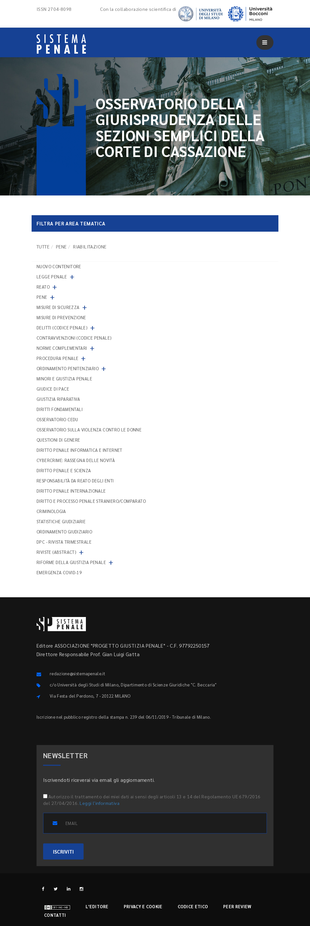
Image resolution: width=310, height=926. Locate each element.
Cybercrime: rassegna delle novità (76, 460)
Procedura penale (57, 358)
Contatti (55, 915)
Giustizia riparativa (58, 399)
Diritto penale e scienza (64, 470)
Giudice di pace (53, 389)
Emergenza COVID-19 (59, 572)
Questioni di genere (58, 440)
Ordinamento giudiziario (64, 531)
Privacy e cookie (143, 906)
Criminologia (51, 511)
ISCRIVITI (63, 851)
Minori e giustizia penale (64, 378)
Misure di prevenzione (61, 317)
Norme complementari (62, 348)
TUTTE (43, 246)
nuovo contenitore (59, 266)
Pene (61, 246)
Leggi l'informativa (99, 803)
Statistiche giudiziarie (61, 521)
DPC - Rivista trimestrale (64, 542)
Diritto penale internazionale (71, 491)
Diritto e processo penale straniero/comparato (91, 501)
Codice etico (193, 906)
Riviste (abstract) (56, 552)
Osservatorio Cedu (57, 419)
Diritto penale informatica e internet (79, 450)
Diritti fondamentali (60, 409)
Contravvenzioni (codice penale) (74, 338)
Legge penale (52, 276)
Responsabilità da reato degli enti (75, 480)
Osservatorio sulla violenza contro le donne (89, 429)
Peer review (237, 906)
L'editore (97, 906)
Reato (43, 287)
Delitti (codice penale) (62, 327)
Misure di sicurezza (58, 307)
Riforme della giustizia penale (71, 562)
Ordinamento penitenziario (68, 368)
